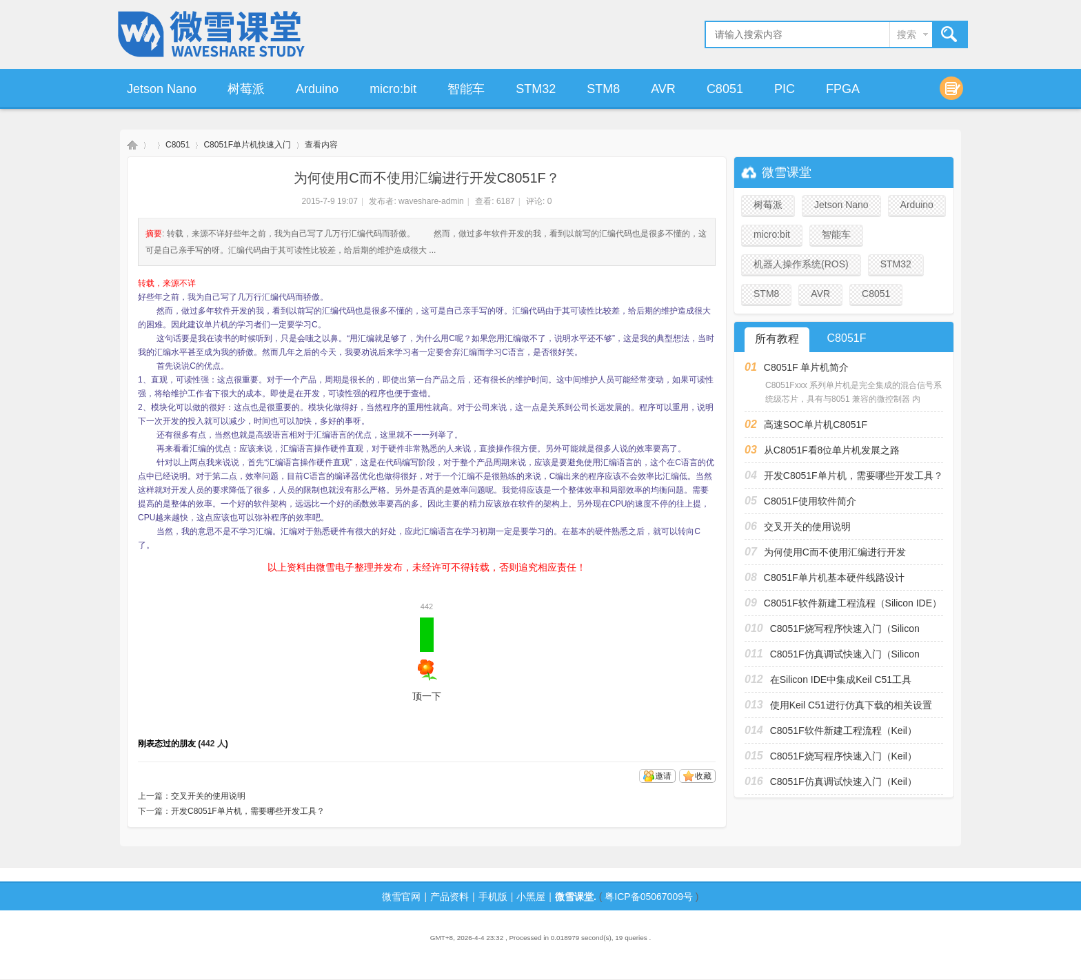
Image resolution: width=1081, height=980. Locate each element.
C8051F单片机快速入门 (247, 145)
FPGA (843, 89)
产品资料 (449, 896)
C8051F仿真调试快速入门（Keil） (843, 781)
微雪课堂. (575, 896)
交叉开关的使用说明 (208, 796)
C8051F (847, 338)
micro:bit (393, 89)
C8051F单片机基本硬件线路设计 (834, 577)
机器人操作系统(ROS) (801, 263)
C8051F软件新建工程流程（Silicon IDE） (853, 603)
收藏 (703, 776)
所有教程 (777, 339)
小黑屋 (530, 896)
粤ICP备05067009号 (649, 896)
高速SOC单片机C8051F (815, 424)
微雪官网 (401, 896)
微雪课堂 (132, 145)
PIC (784, 89)
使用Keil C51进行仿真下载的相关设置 (851, 705)
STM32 (536, 89)
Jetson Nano (161, 89)
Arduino (317, 89)
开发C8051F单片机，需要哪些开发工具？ (248, 811)
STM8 (603, 89)
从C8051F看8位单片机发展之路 (832, 450)
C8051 (725, 89)
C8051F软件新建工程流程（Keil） (843, 730)
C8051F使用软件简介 (810, 501)
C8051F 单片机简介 (806, 367)
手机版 (492, 896)
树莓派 (246, 89)
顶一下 (426, 659)
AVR (663, 89)
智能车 (466, 89)
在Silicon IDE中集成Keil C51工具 (840, 679)
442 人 (213, 743)
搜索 (906, 34)
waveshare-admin (431, 201)
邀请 (663, 776)
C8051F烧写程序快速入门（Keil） (843, 756)
